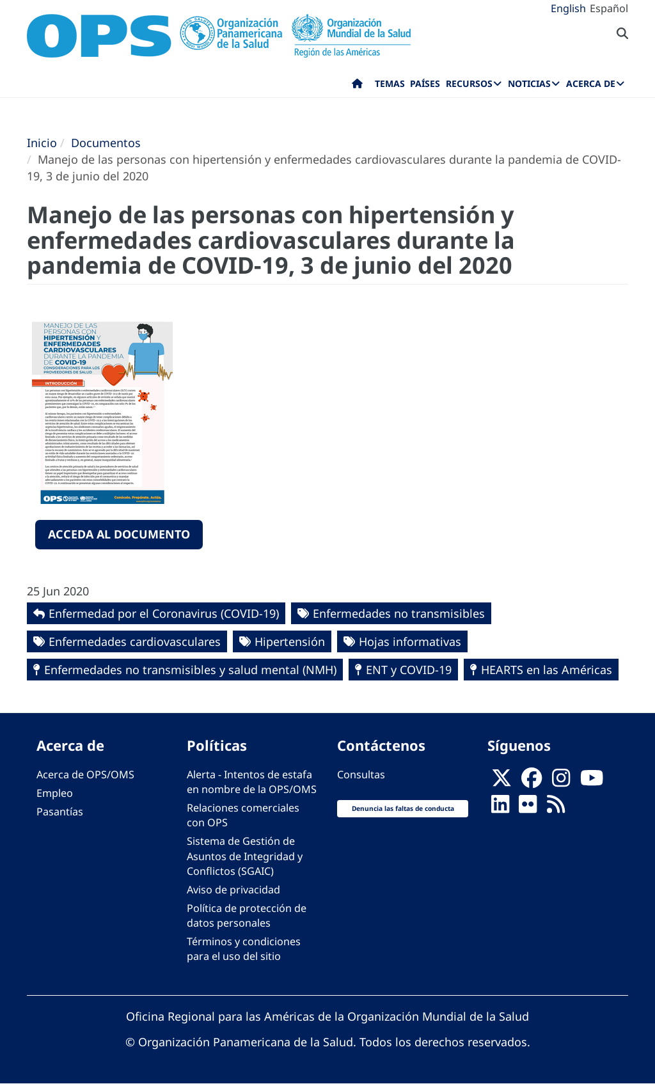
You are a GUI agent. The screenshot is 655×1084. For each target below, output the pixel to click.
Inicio (42, 142)
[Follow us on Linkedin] (500, 808)
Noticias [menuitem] (529, 83)
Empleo (54, 793)
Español (609, 8)
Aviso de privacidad (233, 890)
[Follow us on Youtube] (591, 781)
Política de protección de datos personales (246, 915)
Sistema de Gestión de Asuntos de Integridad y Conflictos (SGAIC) (245, 855)
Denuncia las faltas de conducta (403, 808)
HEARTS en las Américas (546, 669)
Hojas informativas (410, 641)
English (568, 8)
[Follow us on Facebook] (531, 781)
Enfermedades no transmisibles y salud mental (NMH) (190, 669)
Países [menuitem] (425, 83)
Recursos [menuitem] (469, 83)
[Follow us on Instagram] (561, 781)
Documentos (106, 142)
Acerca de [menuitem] (590, 83)
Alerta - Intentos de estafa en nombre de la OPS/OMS (252, 781)
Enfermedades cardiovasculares (135, 641)
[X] (501, 781)
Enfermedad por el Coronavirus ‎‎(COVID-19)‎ (164, 613)
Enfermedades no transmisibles (399, 613)
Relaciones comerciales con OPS (243, 815)
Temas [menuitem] (390, 83)
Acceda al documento (119, 534)
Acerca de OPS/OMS (85, 774)
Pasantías (59, 812)
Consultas (361, 774)
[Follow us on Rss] (556, 808)
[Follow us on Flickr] (528, 808)
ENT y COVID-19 (409, 669)
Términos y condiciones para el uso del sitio (244, 948)
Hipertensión (290, 641)
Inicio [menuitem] (357, 86)
